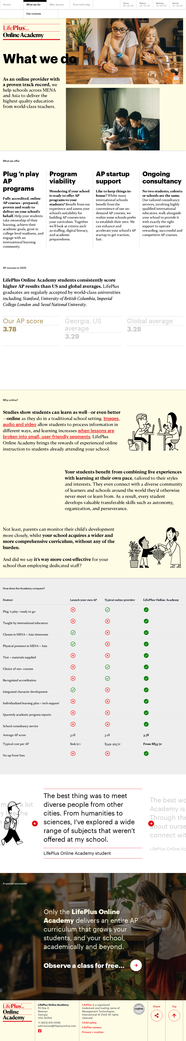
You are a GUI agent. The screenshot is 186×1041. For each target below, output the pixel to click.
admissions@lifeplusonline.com (57, 1025)
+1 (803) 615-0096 (49, 1022)
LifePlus (87, 1004)
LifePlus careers (92, 1027)
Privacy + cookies (93, 1032)
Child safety (89, 1022)
